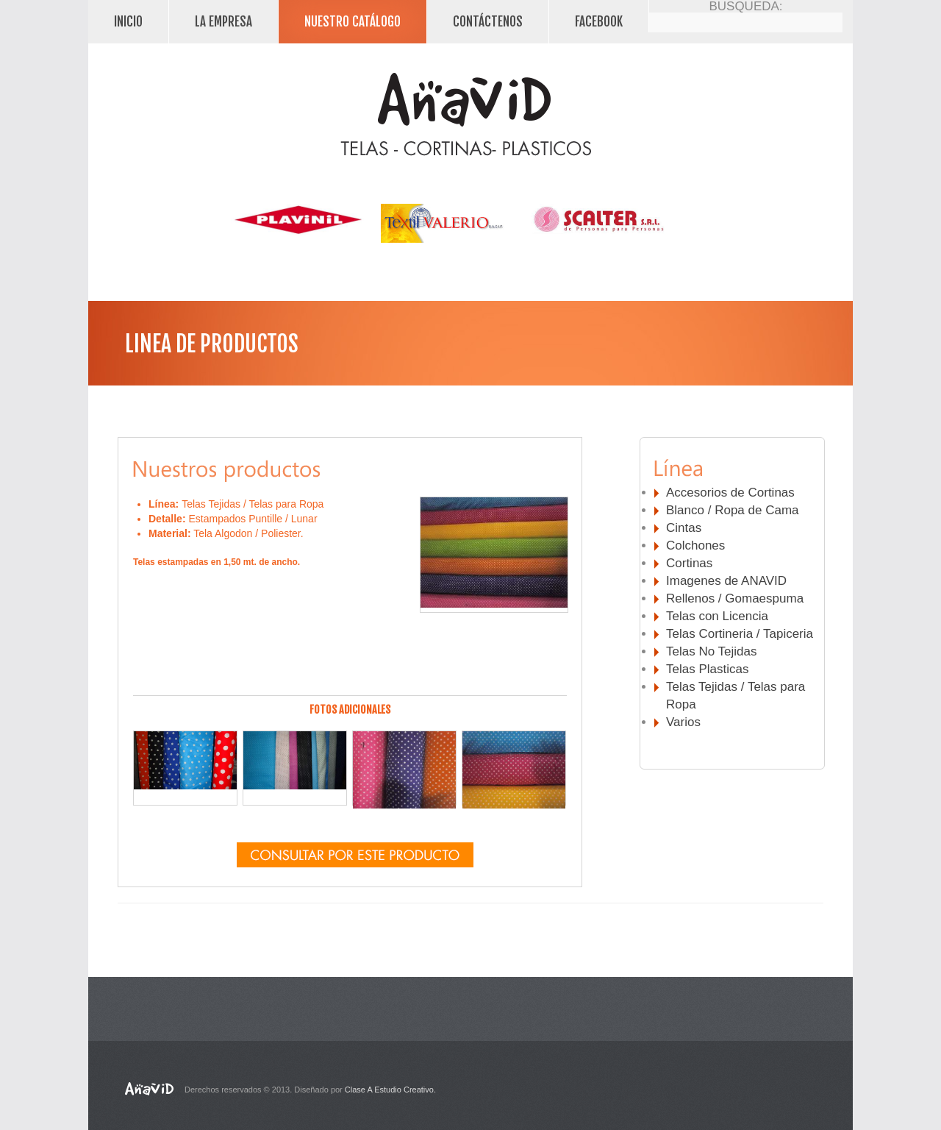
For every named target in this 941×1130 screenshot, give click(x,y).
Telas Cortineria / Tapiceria (739, 634)
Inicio (128, 21)
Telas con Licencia (717, 616)
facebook (599, 21)
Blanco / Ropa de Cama (732, 510)
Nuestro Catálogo (352, 21)
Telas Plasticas (707, 669)
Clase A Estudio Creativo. (390, 1089)
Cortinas (689, 563)
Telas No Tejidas (711, 651)
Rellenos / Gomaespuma (735, 598)
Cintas (683, 528)
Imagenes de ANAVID (726, 581)
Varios (683, 722)
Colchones (695, 545)
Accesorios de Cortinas (730, 493)
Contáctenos (488, 21)
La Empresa (223, 21)
